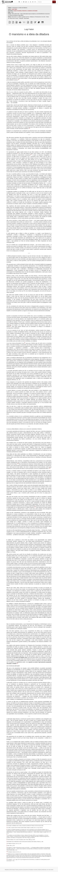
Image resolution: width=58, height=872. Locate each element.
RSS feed (12, 869)
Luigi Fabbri (14, 9)
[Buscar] (44, 2)
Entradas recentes (33, 869)
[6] (24, 342)
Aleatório (7, 869)
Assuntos (26, 869)
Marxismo (24, 10)
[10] (49, 468)
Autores (21, 869)
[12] (17, 663)
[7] (39, 387)
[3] (17, 153)
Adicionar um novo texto (47, 869)
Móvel (39, 869)
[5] (10, 326)
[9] (17, 463)
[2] (29, 128)
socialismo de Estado (32, 10)
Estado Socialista (18, 10)
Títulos (16, 869)
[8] (28, 396)
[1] (18, 79)
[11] (35, 506)
